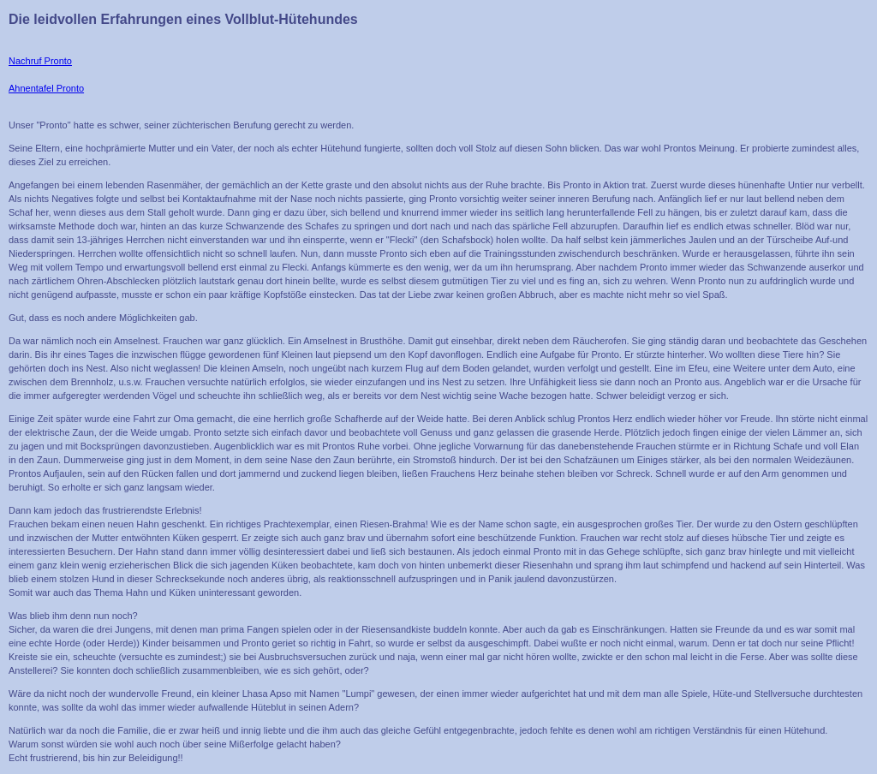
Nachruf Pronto (40, 61)
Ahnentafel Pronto (46, 88)
